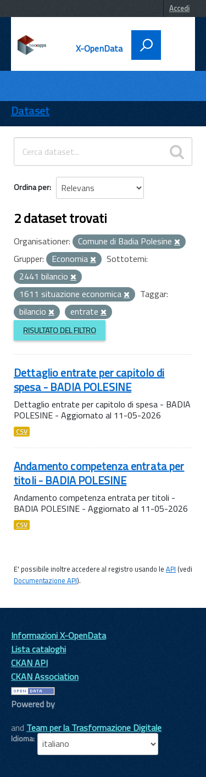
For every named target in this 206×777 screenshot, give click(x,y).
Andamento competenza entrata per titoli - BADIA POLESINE (99, 473)
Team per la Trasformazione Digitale (94, 727)
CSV (21, 432)
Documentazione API (45, 580)
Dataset (30, 110)
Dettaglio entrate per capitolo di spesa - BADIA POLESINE (89, 379)
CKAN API (29, 662)
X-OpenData (99, 48)
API (171, 568)
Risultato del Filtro (59, 330)
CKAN (29, 716)
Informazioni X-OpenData (58, 635)
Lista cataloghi (38, 649)
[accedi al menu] (174, 44)
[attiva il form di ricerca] (146, 45)
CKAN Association (45, 676)
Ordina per (31, 187)
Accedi (179, 8)
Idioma (22, 738)
